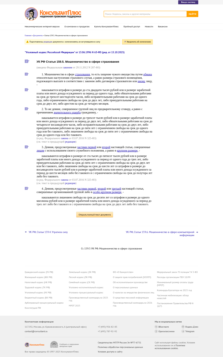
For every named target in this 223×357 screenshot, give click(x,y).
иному (141, 81)
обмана (147, 74)
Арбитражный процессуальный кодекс (44, 302)
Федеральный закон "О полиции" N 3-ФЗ (177, 272)
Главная (28, 35)
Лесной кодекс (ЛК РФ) (80, 277)
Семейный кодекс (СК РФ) (82, 282)
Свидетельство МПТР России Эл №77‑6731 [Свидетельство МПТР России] (119, 342)
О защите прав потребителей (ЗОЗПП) (132, 277)
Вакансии (163, 26)
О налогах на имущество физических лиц (133, 292)
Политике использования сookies (170, 347)
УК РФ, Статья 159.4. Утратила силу (48, 232)
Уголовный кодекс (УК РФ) (38, 292)
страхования (82, 74)
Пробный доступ (131, 26)
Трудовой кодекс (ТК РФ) (37, 287)
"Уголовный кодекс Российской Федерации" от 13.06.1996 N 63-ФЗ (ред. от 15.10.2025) (75, 52)
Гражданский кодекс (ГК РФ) (39, 272)
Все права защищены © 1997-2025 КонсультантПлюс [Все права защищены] (52, 351)
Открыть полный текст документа (95, 214)
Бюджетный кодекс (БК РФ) (38, 297)
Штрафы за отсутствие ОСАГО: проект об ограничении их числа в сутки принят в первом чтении (176, 105)
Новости (149, 26)
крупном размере (127, 150)
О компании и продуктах (76, 26)
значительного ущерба (67, 112)
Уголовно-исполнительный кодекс (86, 287)
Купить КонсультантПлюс (106, 26)
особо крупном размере (107, 192)
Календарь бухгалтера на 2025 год (174, 290)
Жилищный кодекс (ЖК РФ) (38, 277)
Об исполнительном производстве (130, 282)
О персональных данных (125, 287)
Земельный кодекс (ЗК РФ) (82, 272)
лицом (40, 150)
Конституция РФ (33, 307)
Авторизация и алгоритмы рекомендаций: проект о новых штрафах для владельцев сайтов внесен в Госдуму (174, 57)
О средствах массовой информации (131, 297)
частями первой (86, 147)
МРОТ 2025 (74, 305)
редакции (48, 41)
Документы (38, 35)
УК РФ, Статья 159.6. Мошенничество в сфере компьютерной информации (160, 234)
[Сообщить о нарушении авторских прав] (64, 344)
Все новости (164, 114)
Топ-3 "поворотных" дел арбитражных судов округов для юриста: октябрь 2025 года (176, 89)
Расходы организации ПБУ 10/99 (173, 277)
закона (64, 138)
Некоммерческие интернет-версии (42, 26)
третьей (116, 188)
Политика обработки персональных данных (120, 347)
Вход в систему (188, 2)
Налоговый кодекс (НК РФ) (38, 282)
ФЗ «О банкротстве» (123, 272)
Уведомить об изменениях (139, 41)
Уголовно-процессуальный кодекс (86, 292)
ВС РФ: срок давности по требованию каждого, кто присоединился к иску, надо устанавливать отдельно (176, 74)
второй (106, 147)
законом (67, 67)
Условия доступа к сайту (110, 351)
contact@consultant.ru (36, 331)
